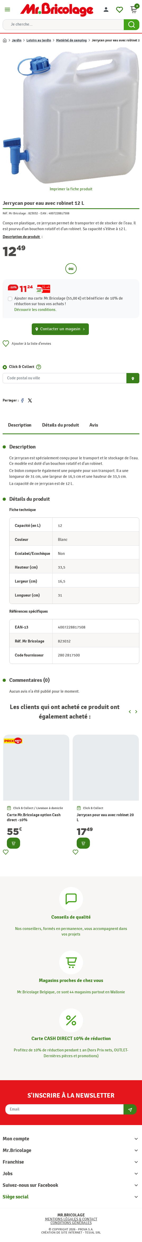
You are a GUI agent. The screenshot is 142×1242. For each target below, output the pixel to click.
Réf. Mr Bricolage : (15, 213)
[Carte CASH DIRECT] (71, 1019)
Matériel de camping (71, 40)
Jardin (16, 40)
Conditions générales (71, 1223)
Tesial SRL (93, 1232)
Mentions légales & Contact (71, 1219)
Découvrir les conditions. (35, 310)
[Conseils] (71, 898)
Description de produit (23, 237)
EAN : (44, 213)
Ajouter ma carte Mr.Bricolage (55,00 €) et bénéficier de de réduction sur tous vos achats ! (68, 301)
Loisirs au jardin (38, 40)
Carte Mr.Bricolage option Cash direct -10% (34, 818)
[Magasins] (71, 962)
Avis (93, 425)
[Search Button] (131, 24)
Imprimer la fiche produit (71, 189)
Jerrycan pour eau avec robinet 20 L (105, 818)
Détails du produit (60, 425)
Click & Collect (21, 366)
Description (19, 425)
